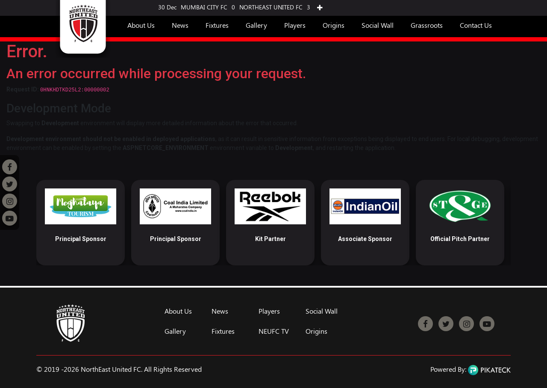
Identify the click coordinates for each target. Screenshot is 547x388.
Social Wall (378, 25)
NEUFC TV (274, 331)
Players (295, 25)
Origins (333, 25)
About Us (141, 25)
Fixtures (217, 25)
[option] (80, 222)
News (180, 25)
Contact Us (476, 25)
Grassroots (427, 25)
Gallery (256, 25)
